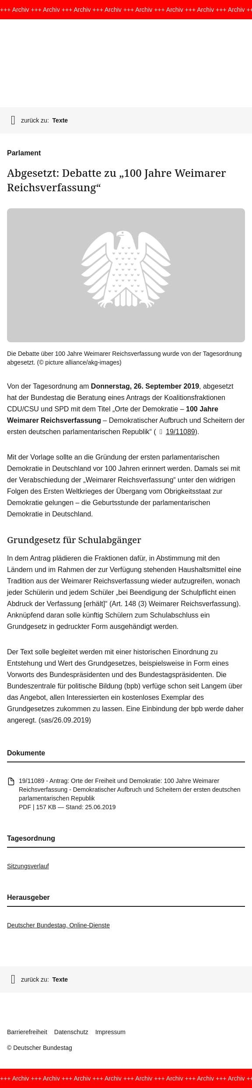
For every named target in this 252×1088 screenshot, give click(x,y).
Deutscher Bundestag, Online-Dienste (58, 925)
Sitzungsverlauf (28, 866)
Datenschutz (71, 1031)
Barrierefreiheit (27, 1031)
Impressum (110, 1031)
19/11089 (175, 431)
